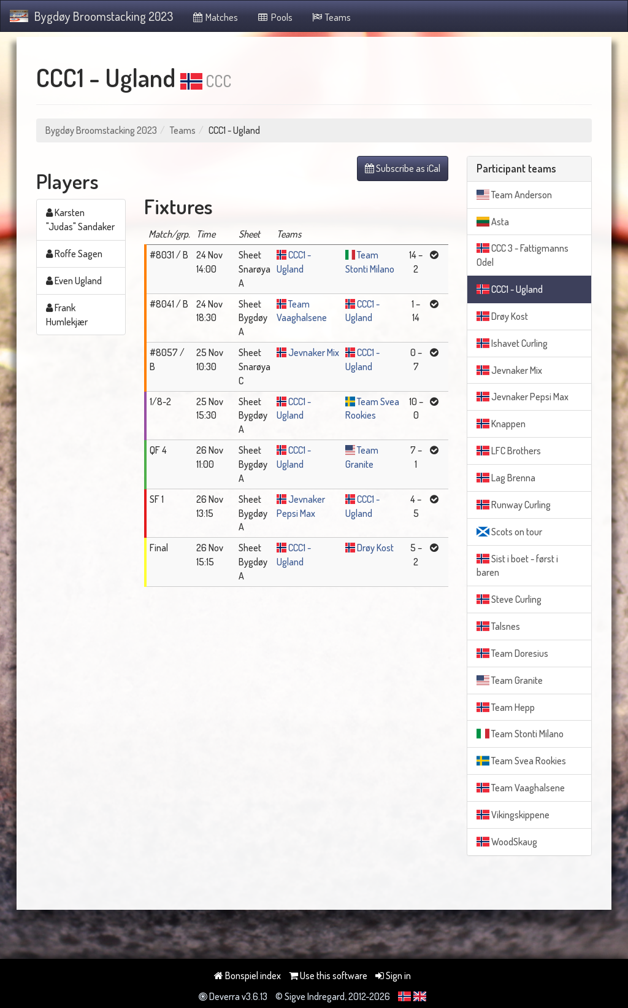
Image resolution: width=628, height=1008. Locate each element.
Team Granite (510, 680)
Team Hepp (506, 707)
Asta (493, 221)
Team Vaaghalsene (521, 787)
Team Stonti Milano (520, 733)
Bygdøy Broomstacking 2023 (91, 16)
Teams (331, 17)
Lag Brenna (506, 477)
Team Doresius (512, 653)
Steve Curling (509, 599)
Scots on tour (509, 531)
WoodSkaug (507, 841)
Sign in (393, 975)
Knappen (501, 423)
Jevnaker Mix (313, 352)
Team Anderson (514, 194)
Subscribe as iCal (402, 168)
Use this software (328, 975)
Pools (274, 17)
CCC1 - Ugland (510, 289)
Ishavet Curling (512, 343)
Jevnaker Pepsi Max (523, 396)
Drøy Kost (375, 547)
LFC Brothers (509, 450)
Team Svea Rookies (521, 760)
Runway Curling (514, 504)
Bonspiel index (247, 975)
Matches (215, 17)
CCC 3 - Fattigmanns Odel (523, 255)
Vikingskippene (513, 814)
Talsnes (498, 626)
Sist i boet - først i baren (517, 565)
